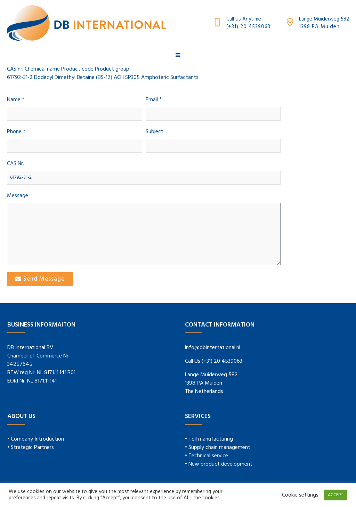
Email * (154, 100)
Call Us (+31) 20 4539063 (213, 361)
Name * (15, 100)
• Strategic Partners (30, 447)
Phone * (16, 132)
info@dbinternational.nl (212, 347)
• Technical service (206, 455)
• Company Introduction (35, 439)
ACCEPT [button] (335, 495)
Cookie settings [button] (300, 495)
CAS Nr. (15, 164)
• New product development (218, 464)
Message (17, 196)
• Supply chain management (217, 447)
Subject (154, 132)
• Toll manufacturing (209, 439)
